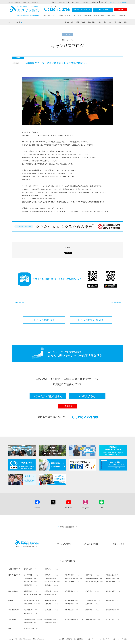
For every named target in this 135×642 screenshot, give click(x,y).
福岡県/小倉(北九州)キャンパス (33, 619)
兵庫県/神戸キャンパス (71, 604)
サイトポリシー (90, 639)
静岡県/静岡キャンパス (51, 591)
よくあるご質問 (91, 543)
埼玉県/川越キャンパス (92, 575)
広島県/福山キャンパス (71, 610)
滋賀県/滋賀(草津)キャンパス (32, 600)
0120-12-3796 (57, 10)
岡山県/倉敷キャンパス (51, 610)
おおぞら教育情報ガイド (68, 527)
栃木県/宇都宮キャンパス (31, 575)
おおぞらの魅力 (64, 15)
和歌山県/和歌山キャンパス (32, 604)
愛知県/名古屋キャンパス (113, 591)
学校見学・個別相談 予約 (82, 10)
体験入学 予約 (103, 10)
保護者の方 (104, 2)
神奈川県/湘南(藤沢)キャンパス (94, 582)
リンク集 (124, 639)
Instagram (85, 508)
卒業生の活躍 (99, 15)
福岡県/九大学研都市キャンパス (74, 619)
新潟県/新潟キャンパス (30, 585)
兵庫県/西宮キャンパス (51, 604)
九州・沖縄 (117, 22)
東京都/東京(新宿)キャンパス (93, 578)
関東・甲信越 (80, 22)
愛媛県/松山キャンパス (30, 613)
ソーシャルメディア (103, 639)
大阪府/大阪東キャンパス (92, 600)
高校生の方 (62, 2)
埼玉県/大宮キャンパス (112, 575)
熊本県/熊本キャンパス (51, 622)
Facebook (37, 508)
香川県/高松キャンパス (112, 610)
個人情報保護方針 (79, 639)
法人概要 (61, 639)
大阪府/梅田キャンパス (71, 600)
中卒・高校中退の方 (73, 2)
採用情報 (69, 639)
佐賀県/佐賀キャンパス (112, 619)
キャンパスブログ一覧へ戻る (91, 320)
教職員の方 (95, 2)
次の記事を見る (115, 302)
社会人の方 (85, 2)
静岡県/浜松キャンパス (71, 591)
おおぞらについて (49, 15)
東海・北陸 (91, 22)
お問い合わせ (118, 543)
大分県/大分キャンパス (30, 622)
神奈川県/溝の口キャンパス (52, 582)
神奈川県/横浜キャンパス (72, 582)
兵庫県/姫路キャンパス (92, 604)
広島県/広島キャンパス (92, 610)
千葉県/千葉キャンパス (51, 578)
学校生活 (87, 15)
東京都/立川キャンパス (112, 578)
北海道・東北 (69, 22)
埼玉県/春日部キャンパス (72, 575)
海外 (125, 22)
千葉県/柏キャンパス (30, 578)
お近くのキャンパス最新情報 (118, 2)
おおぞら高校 (24, 11)
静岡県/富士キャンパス (30, 591)
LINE (101, 508)
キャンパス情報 (14, 22)
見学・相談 (111, 15)
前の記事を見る (19, 302)
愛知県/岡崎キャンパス (92, 591)
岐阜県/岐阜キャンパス (51, 594)
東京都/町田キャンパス (30, 582)
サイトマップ (115, 639)
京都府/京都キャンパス (51, 600)
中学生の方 (52, 2)
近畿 (99, 22)
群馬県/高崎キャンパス (51, 575)
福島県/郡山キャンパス (51, 569)
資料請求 (120, 10)
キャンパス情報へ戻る (45, 320)
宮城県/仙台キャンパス (30, 569)
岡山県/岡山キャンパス (30, 610)
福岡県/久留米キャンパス (93, 619)
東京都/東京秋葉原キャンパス (73, 578)
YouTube (68, 508)
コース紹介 (77, 15)
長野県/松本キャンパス (51, 585)
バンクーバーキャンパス (31, 628)
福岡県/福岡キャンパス (51, 619)
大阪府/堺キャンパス (112, 600)
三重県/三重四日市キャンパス (32, 594)
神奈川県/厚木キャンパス (113, 582)
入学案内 (122, 15)
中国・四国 (107, 22)
